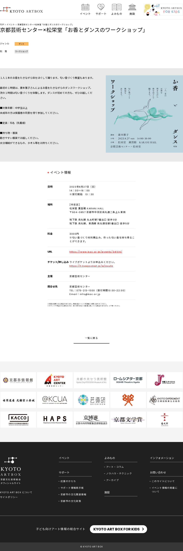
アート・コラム (115, 467)
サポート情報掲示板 (72, 488)
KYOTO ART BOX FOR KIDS (116, 529)
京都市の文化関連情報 (73, 494)
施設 (132, 14)
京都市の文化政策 (71, 501)
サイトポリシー (9, 497)
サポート (101, 14)
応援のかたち (68, 481)
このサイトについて (163, 481)
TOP (2, 24)
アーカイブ (112, 480)
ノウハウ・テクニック (119, 473)
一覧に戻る (91, 338)
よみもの (116, 14)
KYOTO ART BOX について (16, 492)
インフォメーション (162, 458)
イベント (85, 14)
